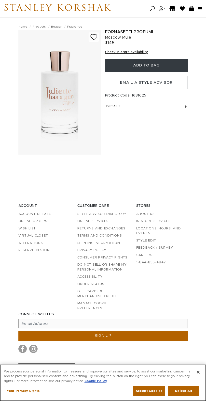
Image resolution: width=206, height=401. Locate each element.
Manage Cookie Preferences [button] (92, 306)
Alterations (30, 243)
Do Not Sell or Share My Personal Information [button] (102, 267)
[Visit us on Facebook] (22, 349)
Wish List (27, 228)
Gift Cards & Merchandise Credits (98, 294)
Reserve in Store (35, 250)
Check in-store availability (126, 52)
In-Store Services (153, 221)
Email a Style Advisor (146, 84)
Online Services (93, 221)
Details (146, 108)
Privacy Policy (92, 250)
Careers (144, 255)
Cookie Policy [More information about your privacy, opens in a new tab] (95, 381)
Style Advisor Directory (101, 214)
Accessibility (90, 276)
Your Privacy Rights (23, 391)
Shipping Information (98, 243)
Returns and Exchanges (101, 228)
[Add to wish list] (94, 37)
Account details (35, 214)
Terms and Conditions (99, 235)
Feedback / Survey (154, 247)
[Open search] (152, 9)
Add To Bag (146, 66)
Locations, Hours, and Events (158, 231)
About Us (145, 214)
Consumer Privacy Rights (102, 257)
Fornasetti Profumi (129, 32)
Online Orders (32, 221)
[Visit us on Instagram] (33, 349)
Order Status (90, 284)
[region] (103, 382)
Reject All (183, 391)
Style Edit (146, 240)
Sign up (103, 336)
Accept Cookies (149, 391)
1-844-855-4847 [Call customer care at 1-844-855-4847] (151, 262)
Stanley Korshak (64, 8)
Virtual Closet (33, 235)
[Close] (198, 372)
